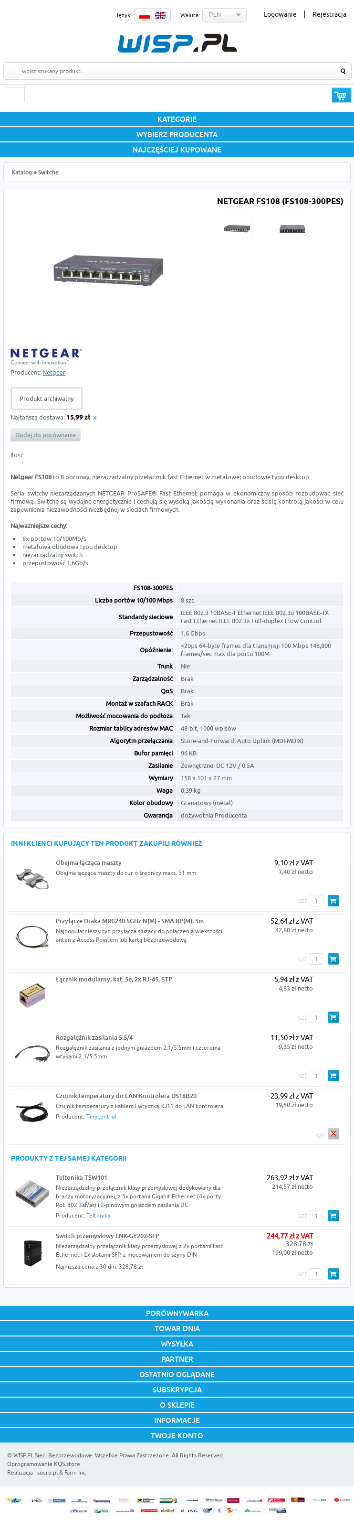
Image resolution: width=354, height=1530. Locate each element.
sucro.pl (47, 1472)
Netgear (53, 372)
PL (144, 15)
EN (160, 15)
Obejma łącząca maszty (89, 862)
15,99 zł (78, 417)
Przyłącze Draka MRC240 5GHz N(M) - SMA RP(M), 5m (130, 921)
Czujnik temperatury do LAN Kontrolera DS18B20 (126, 1095)
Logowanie (280, 14)
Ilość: (17, 455)
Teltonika (98, 1215)
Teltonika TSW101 (81, 1177)
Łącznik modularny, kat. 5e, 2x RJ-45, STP (114, 979)
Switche (48, 172)
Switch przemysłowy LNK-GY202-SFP (107, 1235)
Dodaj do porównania (45, 435)
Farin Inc (75, 1472)
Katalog (21, 172)
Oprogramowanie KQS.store (43, 1463)
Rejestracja (329, 14)
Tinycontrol (101, 1116)
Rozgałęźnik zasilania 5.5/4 (94, 1037)
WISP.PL (177, 43)
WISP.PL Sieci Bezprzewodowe (52, 1455)
